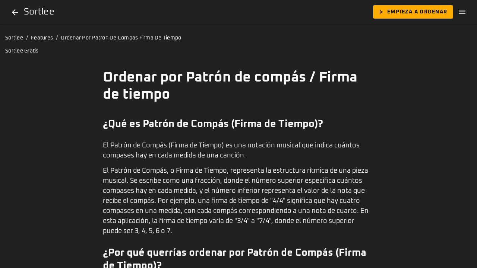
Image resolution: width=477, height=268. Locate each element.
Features (42, 38)
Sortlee (14, 38)
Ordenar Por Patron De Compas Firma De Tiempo (121, 38)
